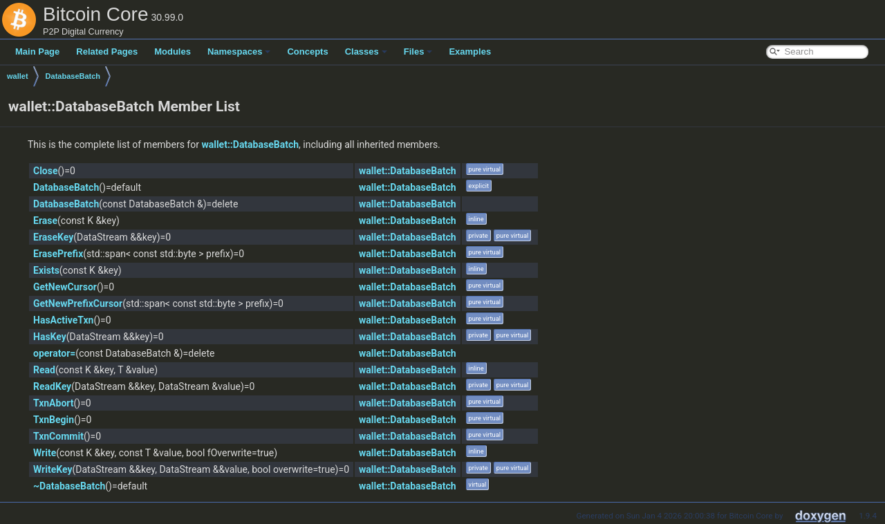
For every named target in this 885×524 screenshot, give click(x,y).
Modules (172, 51)
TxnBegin (53, 419)
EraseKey (53, 237)
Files (418, 51)
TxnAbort (53, 403)
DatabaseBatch (73, 76)
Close (45, 170)
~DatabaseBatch (69, 486)
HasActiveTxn (63, 320)
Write (44, 452)
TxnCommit (58, 436)
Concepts (307, 51)
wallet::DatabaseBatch (250, 144)
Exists (46, 270)
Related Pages (107, 51)
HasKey (49, 336)
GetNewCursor (65, 286)
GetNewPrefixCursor (77, 303)
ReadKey (52, 386)
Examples (470, 51)
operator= (54, 353)
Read (44, 369)
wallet (17, 76)
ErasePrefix (58, 253)
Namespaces (239, 51)
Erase (45, 220)
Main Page (37, 51)
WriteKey (52, 469)
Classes (366, 51)
